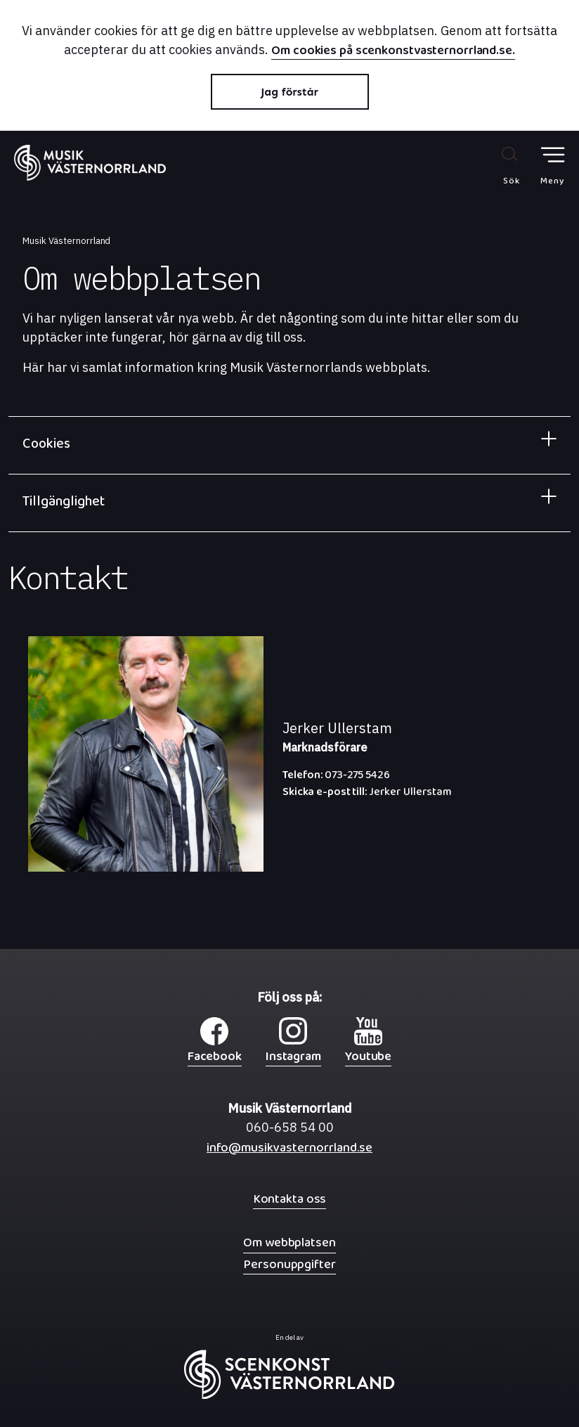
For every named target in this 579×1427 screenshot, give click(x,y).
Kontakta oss (290, 1199)
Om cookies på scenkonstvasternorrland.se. (393, 52)
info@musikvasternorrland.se (289, 1151)
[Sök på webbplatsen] (496, 165)
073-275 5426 (336, 778)
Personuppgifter (289, 1264)
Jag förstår (289, 91)
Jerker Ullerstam (367, 795)
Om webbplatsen (289, 1242)
